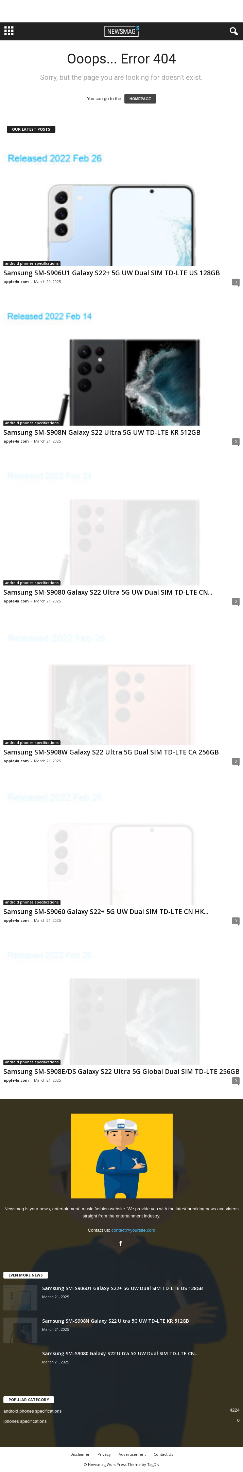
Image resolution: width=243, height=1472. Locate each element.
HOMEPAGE (140, 99)
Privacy (104, 1454)
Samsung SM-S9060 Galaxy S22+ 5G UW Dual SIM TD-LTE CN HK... (105, 911)
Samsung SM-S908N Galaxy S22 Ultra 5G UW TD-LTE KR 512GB (102, 432)
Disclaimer (80, 1454)
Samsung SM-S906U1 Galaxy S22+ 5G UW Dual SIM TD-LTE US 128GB (111, 272)
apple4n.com (16, 281)
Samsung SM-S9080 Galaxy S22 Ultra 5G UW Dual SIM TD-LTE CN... (107, 592)
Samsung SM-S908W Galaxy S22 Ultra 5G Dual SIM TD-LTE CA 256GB (111, 752)
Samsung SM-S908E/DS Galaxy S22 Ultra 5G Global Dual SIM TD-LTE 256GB (121, 1071)
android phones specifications (32, 263)
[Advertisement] (121, 11)
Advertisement (132, 1454)
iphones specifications (25, 1421)
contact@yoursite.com (133, 1230)
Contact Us (163, 1454)
